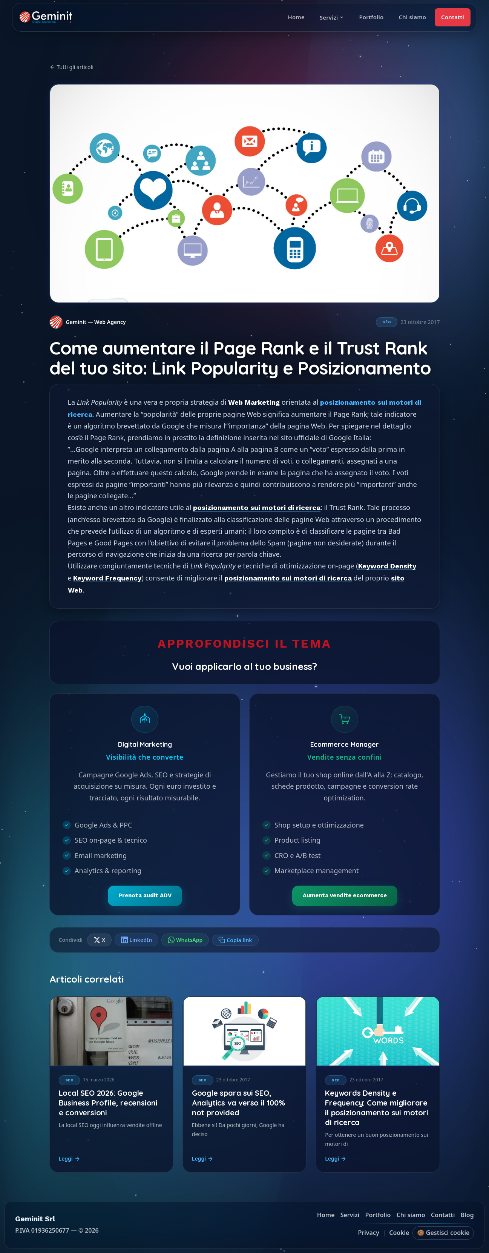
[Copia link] (235, 940)
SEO (386, 322)
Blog (467, 1215)
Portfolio (371, 17)
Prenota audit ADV (144, 895)
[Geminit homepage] (45, 17)
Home (296, 17)
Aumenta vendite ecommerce (344, 895)
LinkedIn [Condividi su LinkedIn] (136, 939)
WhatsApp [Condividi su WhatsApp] (185, 939)
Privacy (368, 1233)
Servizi (332, 17)
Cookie (399, 1233)
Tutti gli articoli (71, 67)
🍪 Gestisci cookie (443, 1233)
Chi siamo (412, 17)
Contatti (452, 17)
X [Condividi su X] (99, 939)
